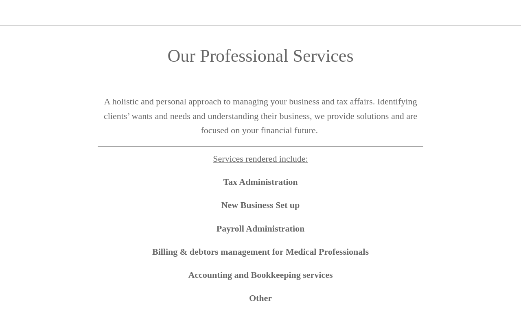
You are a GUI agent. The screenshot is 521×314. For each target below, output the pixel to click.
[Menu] (13, 13)
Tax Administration (260, 182)
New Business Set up (260, 205)
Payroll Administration (261, 228)
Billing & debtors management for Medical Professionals (260, 252)
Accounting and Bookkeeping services (260, 275)
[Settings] (500, 13)
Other (260, 298)
